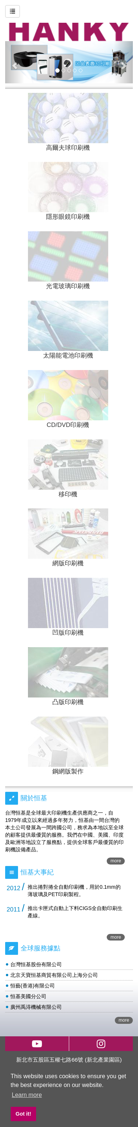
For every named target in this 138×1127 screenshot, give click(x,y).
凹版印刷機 (68, 632)
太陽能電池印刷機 (68, 355)
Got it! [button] (23, 1114)
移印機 (68, 494)
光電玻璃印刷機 (68, 286)
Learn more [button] (27, 1095)
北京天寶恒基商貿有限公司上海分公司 (54, 975)
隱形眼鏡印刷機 (68, 216)
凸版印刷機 (68, 702)
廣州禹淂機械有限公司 (36, 1007)
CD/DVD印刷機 (68, 424)
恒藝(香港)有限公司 (32, 986)
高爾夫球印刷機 (68, 147)
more (115, 860)
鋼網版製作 (68, 771)
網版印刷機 (68, 563)
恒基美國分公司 (28, 996)
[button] (14, 62)
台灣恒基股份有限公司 (36, 964)
